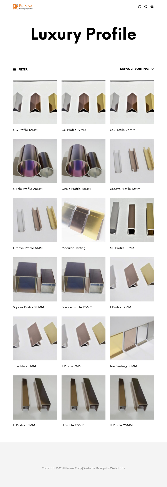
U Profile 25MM (121, 425)
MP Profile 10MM (122, 248)
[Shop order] (127, 69)
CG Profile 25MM (122, 130)
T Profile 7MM (72, 366)
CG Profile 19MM (74, 130)
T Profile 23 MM (24, 366)
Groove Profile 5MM (28, 248)
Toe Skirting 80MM (123, 366)
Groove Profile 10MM (125, 189)
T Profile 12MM (120, 307)
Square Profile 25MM (28, 307)
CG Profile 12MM (25, 130)
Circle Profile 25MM (28, 189)
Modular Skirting (73, 248)
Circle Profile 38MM (76, 189)
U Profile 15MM (24, 425)
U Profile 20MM (73, 425)
